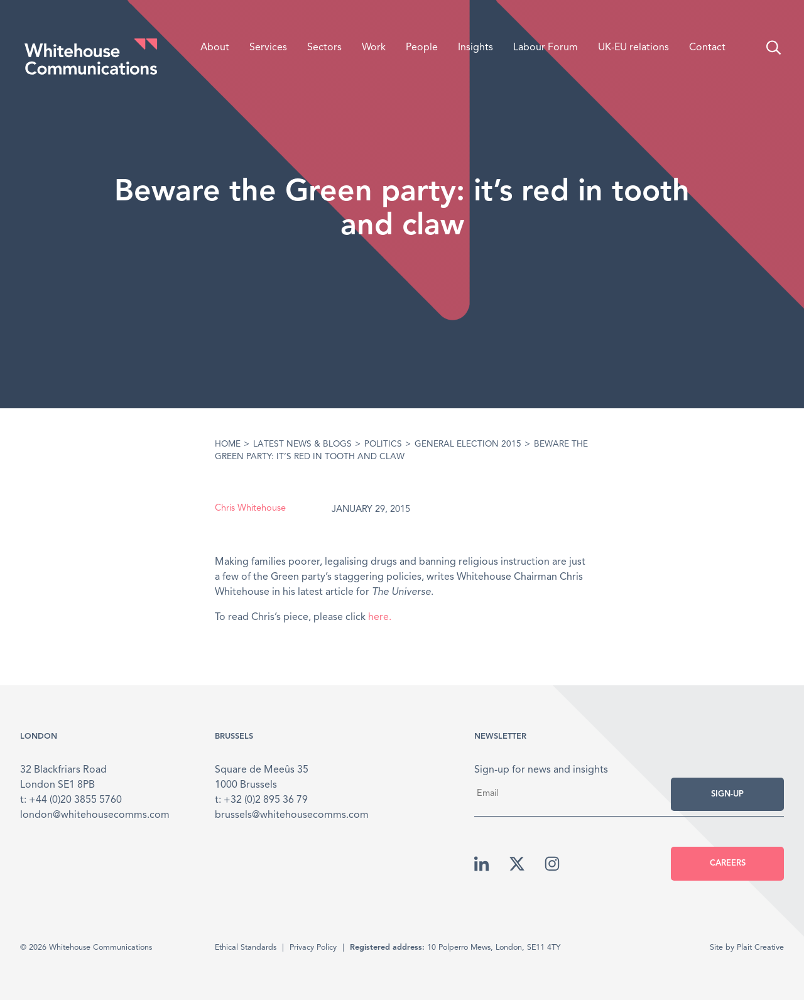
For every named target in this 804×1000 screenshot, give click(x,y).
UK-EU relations (633, 48)
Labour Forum (545, 48)
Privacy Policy (313, 947)
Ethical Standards (245, 947)
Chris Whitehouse (250, 508)
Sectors (324, 48)
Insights (475, 48)
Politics (383, 444)
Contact (707, 48)
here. (379, 617)
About (214, 48)
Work (374, 48)
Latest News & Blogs (302, 444)
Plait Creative (760, 947)
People (422, 48)
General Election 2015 (468, 444)
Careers (728, 863)
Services (268, 48)
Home (228, 444)
